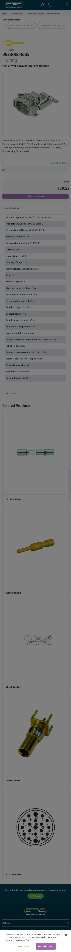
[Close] (65, 935)
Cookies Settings (23, 946)
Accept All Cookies (45, 946)
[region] (35, 941)
